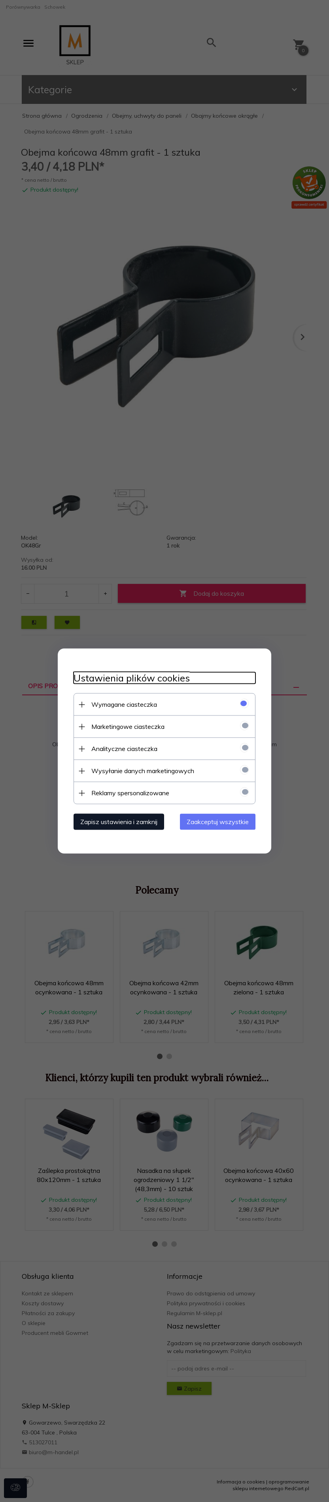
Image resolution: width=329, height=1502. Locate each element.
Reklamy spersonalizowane (130, 793)
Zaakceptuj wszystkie (218, 822)
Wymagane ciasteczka (124, 704)
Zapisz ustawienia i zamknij (118, 822)
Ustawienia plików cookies (132, 678)
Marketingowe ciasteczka (127, 726)
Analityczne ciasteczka (124, 749)
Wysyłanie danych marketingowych (142, 771)
